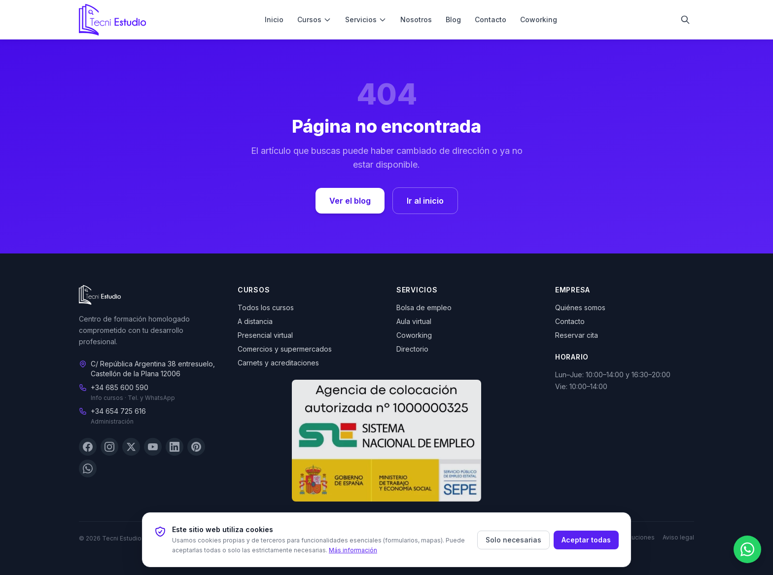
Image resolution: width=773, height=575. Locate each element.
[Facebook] (88, 447)
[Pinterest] (196, 447)
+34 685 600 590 (119, 388)
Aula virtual (413, 321)
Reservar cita (576, 335)
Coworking (538, 19)
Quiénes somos (580, 307)
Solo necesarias (513, 540)
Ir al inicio (425, 201)
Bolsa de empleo (424, 307)
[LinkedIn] (174, 447)
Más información (353, 550)
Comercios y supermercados (285, 349)
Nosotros (416, 19)
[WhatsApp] (88, 469)
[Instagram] (109, 447)
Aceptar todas (586, 540)
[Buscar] (685, 20)
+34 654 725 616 (118, 411)
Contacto (490, 19)
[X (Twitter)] (131, 447)
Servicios (365, 19)
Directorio (412, 349)
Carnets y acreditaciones (278, 363)
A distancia (255, 321)
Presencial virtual (265, 335)
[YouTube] (153, 447)
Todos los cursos (266, 307)
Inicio (274, 19)
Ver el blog (350, 201)
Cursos (314, 19)
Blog (453, 19)
